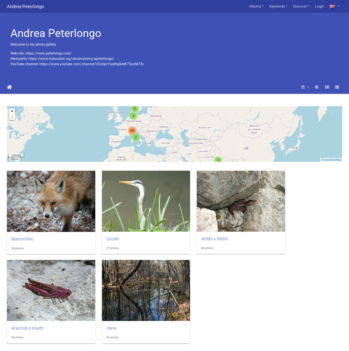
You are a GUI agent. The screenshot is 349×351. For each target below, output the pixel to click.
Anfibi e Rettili (195, 232)
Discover (300, 6)
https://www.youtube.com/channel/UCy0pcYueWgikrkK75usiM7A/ (91, 64)
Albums (255, 6)
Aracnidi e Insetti (284, 232)
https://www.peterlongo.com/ (49, 53)
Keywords (277, 6)
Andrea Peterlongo (25, 6)
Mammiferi (22, 232)
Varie (16, 315)
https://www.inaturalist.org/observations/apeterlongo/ (71, 59)
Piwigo (116, 341)
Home (9, 87)
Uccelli (103, 232)
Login (319, 6)
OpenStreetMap (332, 159)
